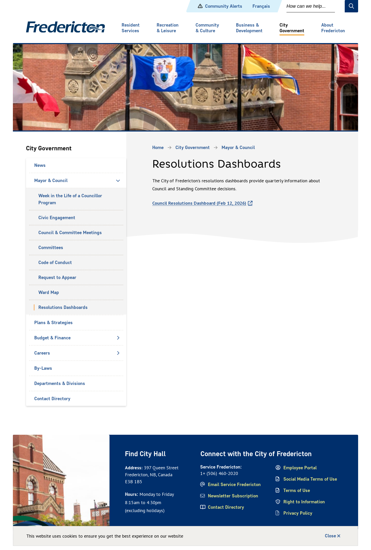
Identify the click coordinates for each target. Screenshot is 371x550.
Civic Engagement (56, 217)
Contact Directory (52, 398)
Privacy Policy (297, 513)
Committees (50, 247)
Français (261, 6)
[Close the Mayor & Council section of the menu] (118, 180)
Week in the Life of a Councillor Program (70, 199)
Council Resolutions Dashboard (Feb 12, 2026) (199, 203)
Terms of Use (296, 490)
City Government (292, 28)
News (40, 165)
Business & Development (249, 28)
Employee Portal (300, 468)
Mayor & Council (51, 180)
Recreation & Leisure (168, 28)
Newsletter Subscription (233, 496)
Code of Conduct (55, 262)
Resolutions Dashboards (63, 307)
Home (158, 147)
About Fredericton (333, 28)
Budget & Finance (52, 338)
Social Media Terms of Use (310, 479)
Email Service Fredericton (234, 484)
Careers (42, 353)
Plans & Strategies (53, 322)
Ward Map (48, 292)
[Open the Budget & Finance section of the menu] (118, 338)
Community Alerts (223, 6)
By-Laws (43, 368)
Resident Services (131, 28)
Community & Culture (207, 28)
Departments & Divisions (59, 383)
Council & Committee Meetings (70, 232)
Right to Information (304, 502)
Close (330, 536)
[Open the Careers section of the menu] (118, 353)
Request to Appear (57, 277)
